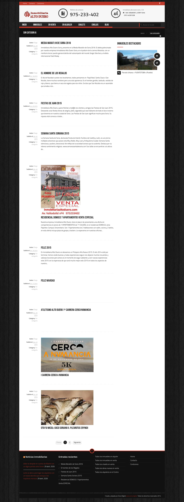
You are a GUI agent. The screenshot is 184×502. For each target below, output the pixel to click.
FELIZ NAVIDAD (48, 281)
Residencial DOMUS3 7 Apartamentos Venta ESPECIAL (68, 218)
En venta (53, 25)
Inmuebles (38, 25)
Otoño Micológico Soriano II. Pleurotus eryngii (66, 428)
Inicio (24, 25)
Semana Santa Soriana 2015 (55, 134)
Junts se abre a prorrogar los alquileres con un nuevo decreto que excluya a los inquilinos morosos (38, 476)
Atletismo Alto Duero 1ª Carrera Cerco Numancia (67, 310)
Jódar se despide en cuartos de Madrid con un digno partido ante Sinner (38, 465)
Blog (109, 25)
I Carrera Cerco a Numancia (55, 375)
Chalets (83, 25)
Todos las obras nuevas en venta (107, 468)
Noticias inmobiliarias (36, 457)
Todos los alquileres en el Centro (107, 472)
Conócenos (40, 3)
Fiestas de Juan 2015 (51, 103)
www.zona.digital (131, 496)
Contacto (32, 3)
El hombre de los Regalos (54, 73)
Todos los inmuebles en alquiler (106, 456)
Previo (58, 442)
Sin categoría (34, 53)
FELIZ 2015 (46, 248)
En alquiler (68, 25)
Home (25, 3)
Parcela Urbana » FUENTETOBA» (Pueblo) (137, 72)
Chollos (97, 25)
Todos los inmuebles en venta (106, 460)
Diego (35, 43)
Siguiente (77, 442)
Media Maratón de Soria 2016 (56, 43)
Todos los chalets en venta (104, 464)
